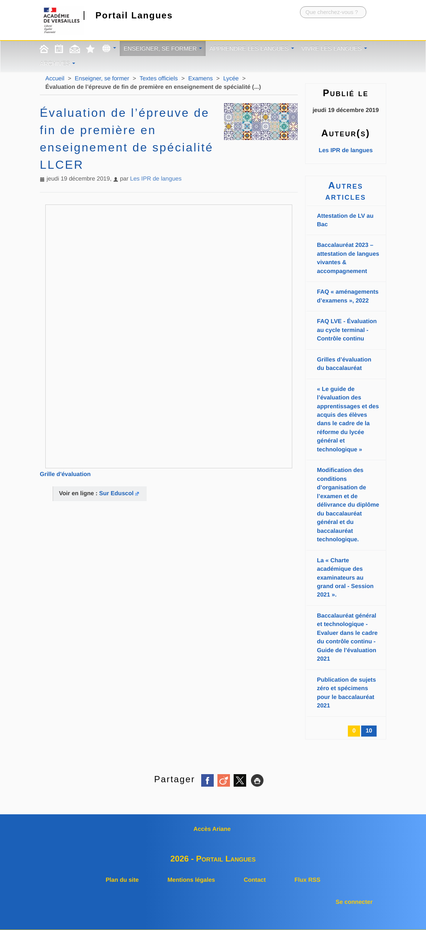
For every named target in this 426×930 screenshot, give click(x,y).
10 (369, 731)
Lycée (231, 79)
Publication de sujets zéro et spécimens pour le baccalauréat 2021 (346, 693)
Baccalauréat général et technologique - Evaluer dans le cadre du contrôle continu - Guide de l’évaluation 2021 (347, 637)
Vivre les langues (334, 49)
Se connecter (354, 902)
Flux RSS (307, 880)
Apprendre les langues (251, 49)
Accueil (54, 79)
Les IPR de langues (156, 179)
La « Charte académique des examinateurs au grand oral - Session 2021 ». (345, 577)
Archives (57, 64)
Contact (255, 880)
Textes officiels (159, 79)
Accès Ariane (212, 829)
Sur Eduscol (116, 493)
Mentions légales (191, 880)
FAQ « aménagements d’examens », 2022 (347, 296)
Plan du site (122, 880)
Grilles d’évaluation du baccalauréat (344, 364)
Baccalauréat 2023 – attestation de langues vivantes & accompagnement (348, 258)
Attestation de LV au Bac (345, 220)
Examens (200, 79)
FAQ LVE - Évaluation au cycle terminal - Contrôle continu (347, 330)
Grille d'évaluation (65, 474)
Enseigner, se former (162, 49)
